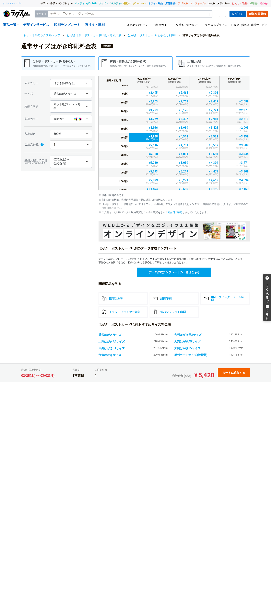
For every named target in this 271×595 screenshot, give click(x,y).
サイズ (28, 93)
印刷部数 (30, 133)
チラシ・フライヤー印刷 (121, 312)
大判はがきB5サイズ (187, 348)
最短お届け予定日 (36, 162)
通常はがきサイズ (109, 334)
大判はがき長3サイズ (187, 334)
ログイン (237, 13)
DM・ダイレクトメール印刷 (224, 298)
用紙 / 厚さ (31, 106)
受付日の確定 (175, 212)
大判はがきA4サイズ (111, 341)
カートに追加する (233, 372)
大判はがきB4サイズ (111, 348)
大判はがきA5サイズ (187, 341)
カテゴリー (31, 83)
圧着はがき (112, 298)
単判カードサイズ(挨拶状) (191, 355)
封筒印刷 (162, 298)
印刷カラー (31, 119)
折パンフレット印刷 (169, 312)
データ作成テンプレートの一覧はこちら (174, 272)
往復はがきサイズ (109, 355)
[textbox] (130, 14)
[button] (71, 83)
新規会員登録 (257, 13)
